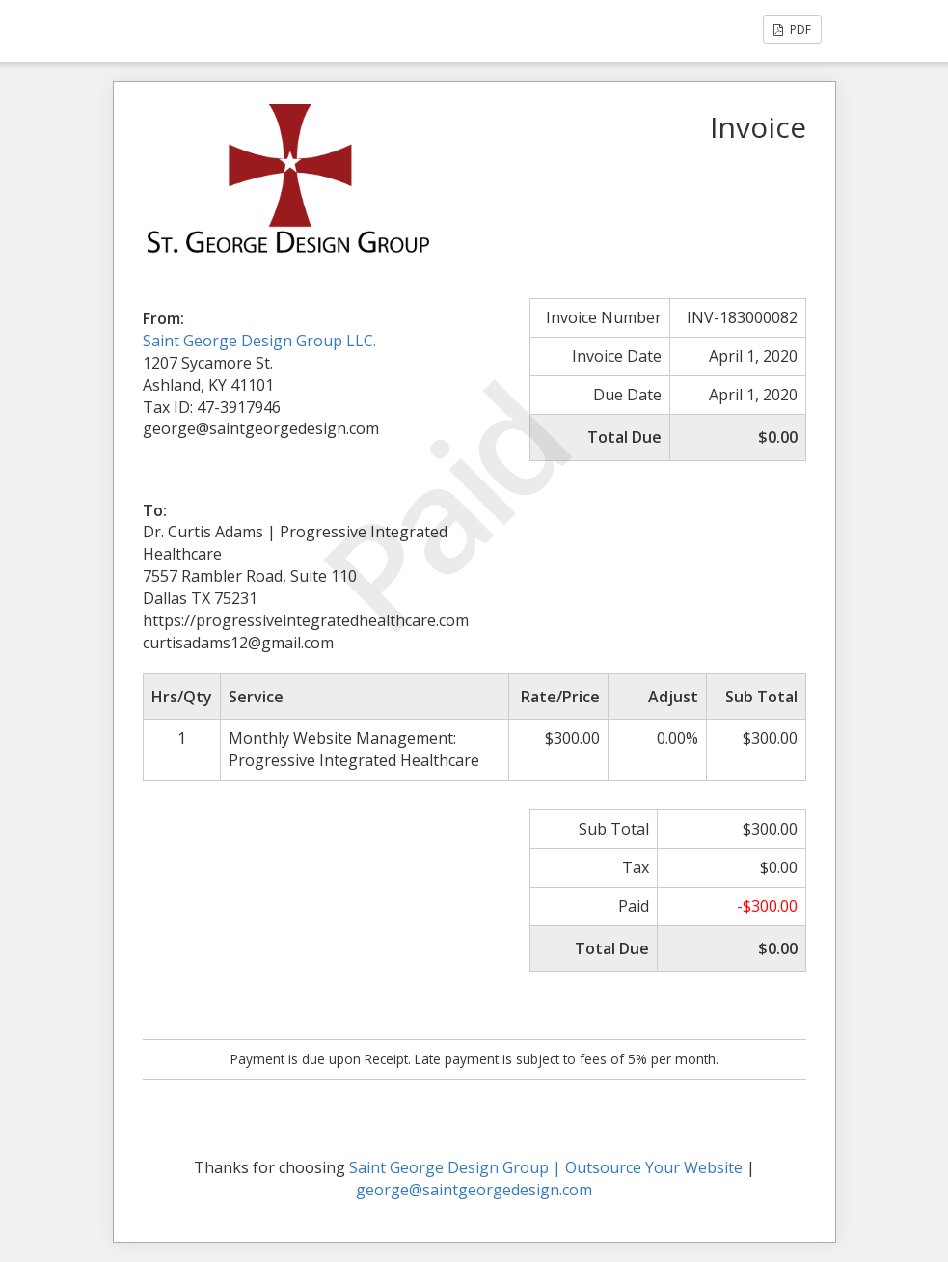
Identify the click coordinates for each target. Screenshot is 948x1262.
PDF (792, 29)
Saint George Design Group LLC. (259, 340)
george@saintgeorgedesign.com (474, 1189)
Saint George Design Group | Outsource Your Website (546, 1167)
